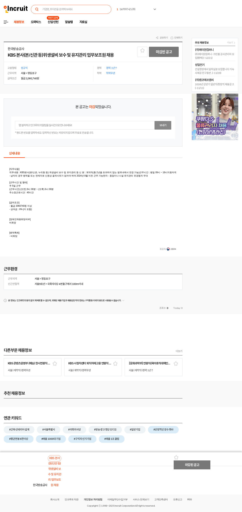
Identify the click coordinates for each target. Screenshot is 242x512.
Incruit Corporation (124, 505)
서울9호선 (40, 284)
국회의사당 (52, 284)
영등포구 (45, 278)
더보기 (179, 351)
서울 (37, 278)
